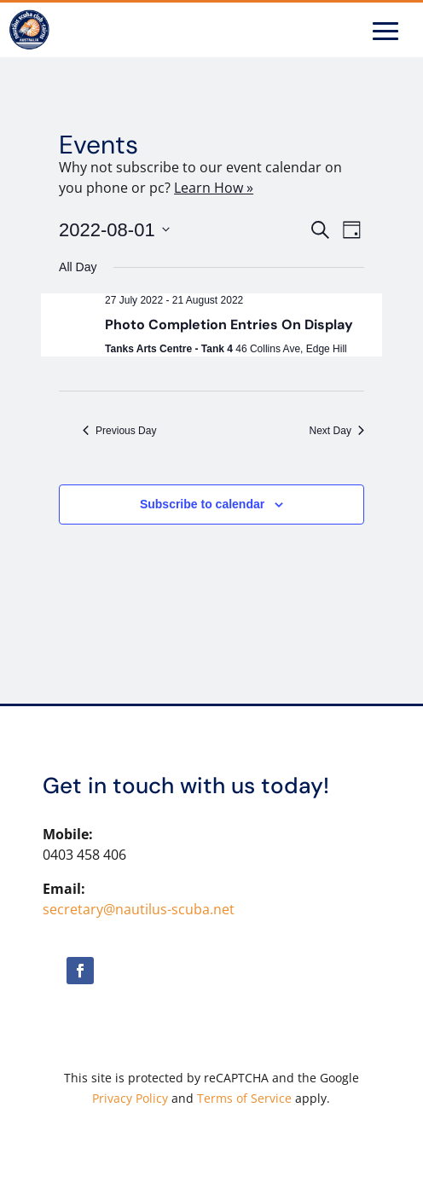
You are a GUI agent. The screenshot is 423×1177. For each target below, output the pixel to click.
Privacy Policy (130, 1098)
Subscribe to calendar (202, 504)
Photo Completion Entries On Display (229, 324)
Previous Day (119, 431)
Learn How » (213, 187)
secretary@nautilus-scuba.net (139, 909)
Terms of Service (244, 1098)
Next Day (337, 431)
